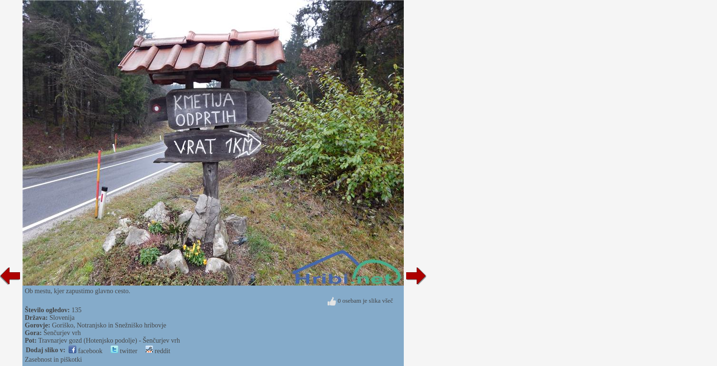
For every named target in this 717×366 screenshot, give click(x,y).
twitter (124, 351)
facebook (85, 351)
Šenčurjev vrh (62, 332)
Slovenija (62, 317)
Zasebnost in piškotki (53, 359)
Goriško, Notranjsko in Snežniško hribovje (109, 325)
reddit (157, 351)
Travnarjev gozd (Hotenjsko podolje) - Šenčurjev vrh (109, 340)
